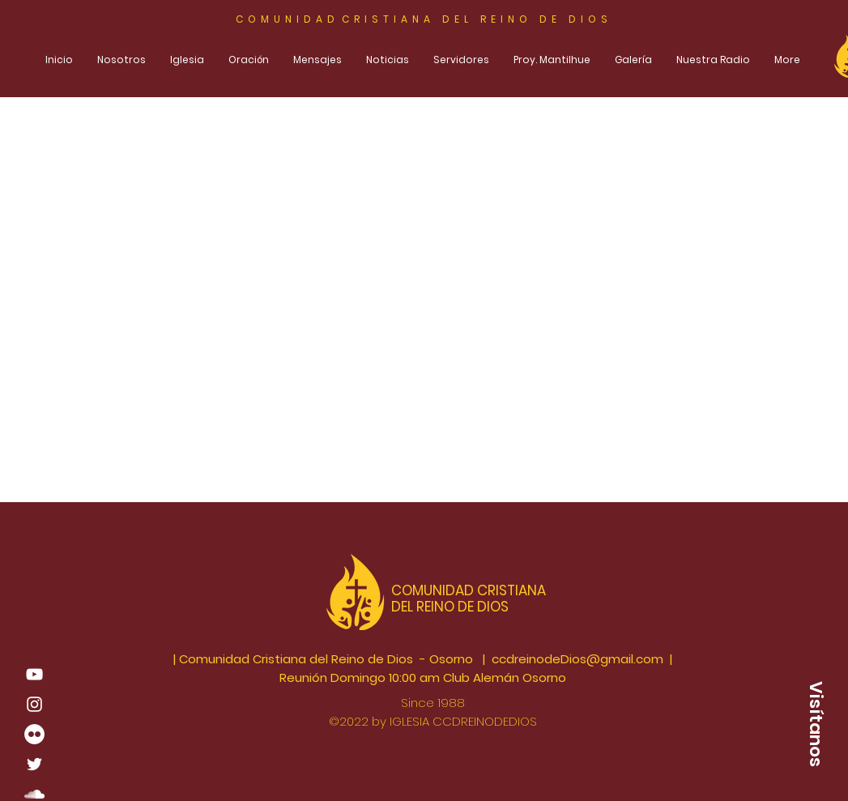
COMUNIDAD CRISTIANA (470, 590)
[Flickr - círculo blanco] (34, 734)
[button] (815, 724)
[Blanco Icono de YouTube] (34, 674)
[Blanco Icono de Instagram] (34, 704)
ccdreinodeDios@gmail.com (577, 658)
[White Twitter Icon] (34, 764)
